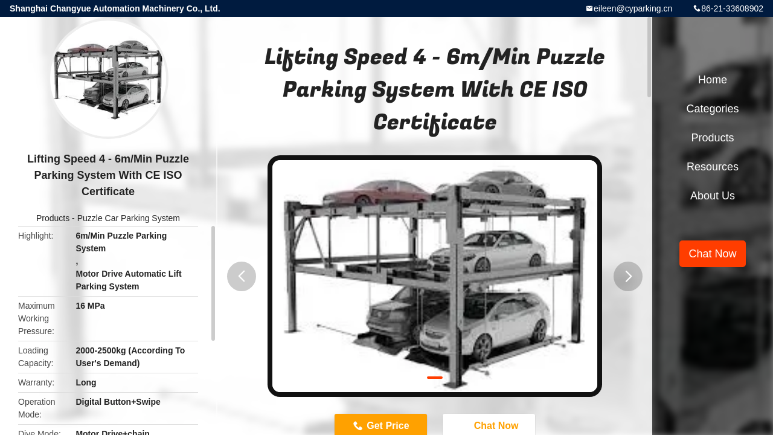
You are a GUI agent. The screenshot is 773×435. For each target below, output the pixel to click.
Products (52, 218)
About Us (712, 196)
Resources (713, 167)
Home (712, 80)
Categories (712, 109)
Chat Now (712, 254)
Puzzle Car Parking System (128, 218)
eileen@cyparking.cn (633, 8)
